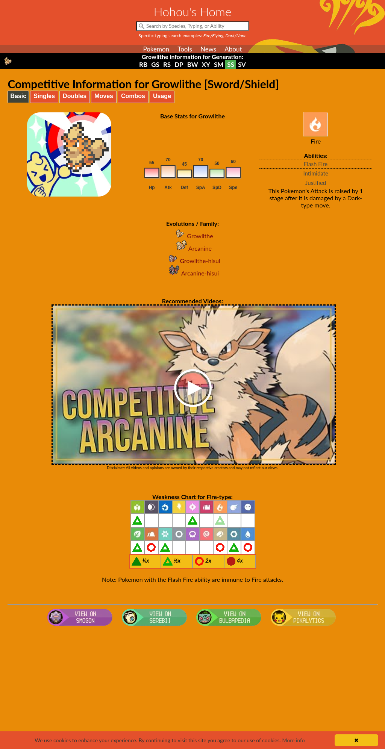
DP (178, 64)
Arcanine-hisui (192, 273)
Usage (162, 96)
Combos (133, 96)
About (233, 49)
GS (155, 64)
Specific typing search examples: (193, 35)
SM (218, 64)
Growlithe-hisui (192, 260)
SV (242, 64)
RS (167, 64)
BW (192, 64)
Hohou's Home (193, 11)
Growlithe (192, 235)
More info (293, 740)
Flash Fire (315, 163)
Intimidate (315, 173)
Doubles (74, 96)
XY (206, 64)
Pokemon (156, 49)
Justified (315, 182)
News (208, 49)
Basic (18, 96)
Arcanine (192, 248)
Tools (184, 49)
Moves (103, 96)
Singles (44, 96)
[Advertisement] (192, 688)
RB (143, 64)
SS (230, 64)
